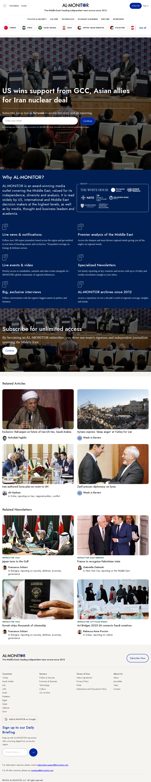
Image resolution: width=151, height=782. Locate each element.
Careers (117, 689)
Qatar (4, 704)
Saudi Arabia (7, 681)
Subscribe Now (137, 658)
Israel (4, 692)
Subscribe (135, 5)
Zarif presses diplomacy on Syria (96, 487)
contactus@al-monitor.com (42, 770)
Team (116, 685)
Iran (4, 685)
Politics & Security (36, 19)
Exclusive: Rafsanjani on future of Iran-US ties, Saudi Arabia (36, 432)
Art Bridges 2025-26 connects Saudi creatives (104, 625)
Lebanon (6, 707)
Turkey (5, 677)
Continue (9, 350)
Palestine (6, 696)
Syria (4, 711)
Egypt (4, 700)
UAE (4, 689)
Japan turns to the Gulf (15, 561)
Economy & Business (88, 19)
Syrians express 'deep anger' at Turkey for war (104, 432)
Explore (105, 19)
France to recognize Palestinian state (98, 561)
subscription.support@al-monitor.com (52, 764)
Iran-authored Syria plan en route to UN (25, 487)
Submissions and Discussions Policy (91, 689)
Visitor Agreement (84, 677)
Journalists (118, 681)
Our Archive (44, 692)
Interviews (118, 19)
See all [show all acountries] (142, 27)
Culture (54, 19)
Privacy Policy (82, 681)
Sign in (146, 5)
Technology (67, 19)
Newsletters (14, 5)
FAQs (79, 685)
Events (24, 5)
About (116, 677)
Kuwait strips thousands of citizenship (24, 625)
